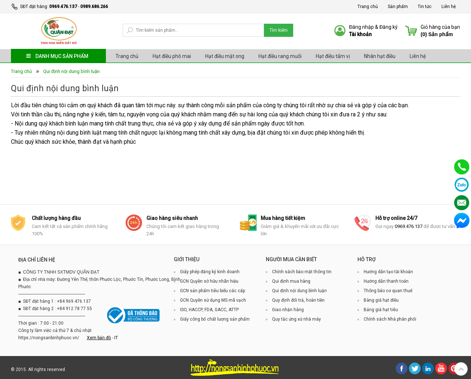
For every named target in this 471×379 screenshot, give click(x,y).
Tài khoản (360, 34)
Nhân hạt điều (379, 56)
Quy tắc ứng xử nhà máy (296, 319)
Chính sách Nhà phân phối (390, 319)
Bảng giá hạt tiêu (381, 309)
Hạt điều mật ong (224, 56)
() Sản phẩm (437, 34)
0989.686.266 (94, 6)
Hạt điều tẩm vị (333, 56)
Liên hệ (448, 6)
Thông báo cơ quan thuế (388, 290)
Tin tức (425, 6)
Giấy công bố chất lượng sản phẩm (215, 319)
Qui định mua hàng (291, 281)
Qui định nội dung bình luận (71, 71)
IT (116, 337)
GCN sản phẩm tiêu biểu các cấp (212, 290)
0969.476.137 (63, 6)
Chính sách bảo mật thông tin (302, 271)
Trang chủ (367, 6)
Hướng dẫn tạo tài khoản (388, 271)
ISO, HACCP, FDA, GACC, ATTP (209, 309)
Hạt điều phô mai (172, 56)
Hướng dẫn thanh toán (386, 281)
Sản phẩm (398, 6)
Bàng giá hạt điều (381, 300)
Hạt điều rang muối (280, 56)
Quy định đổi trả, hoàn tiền (298, 300)
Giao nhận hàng (288, 309)
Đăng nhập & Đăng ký (373, 27)
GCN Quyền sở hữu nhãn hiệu (209, 281)
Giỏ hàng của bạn (440, 27)
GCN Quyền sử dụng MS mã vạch (213, 300)
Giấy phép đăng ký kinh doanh (210, 271)
